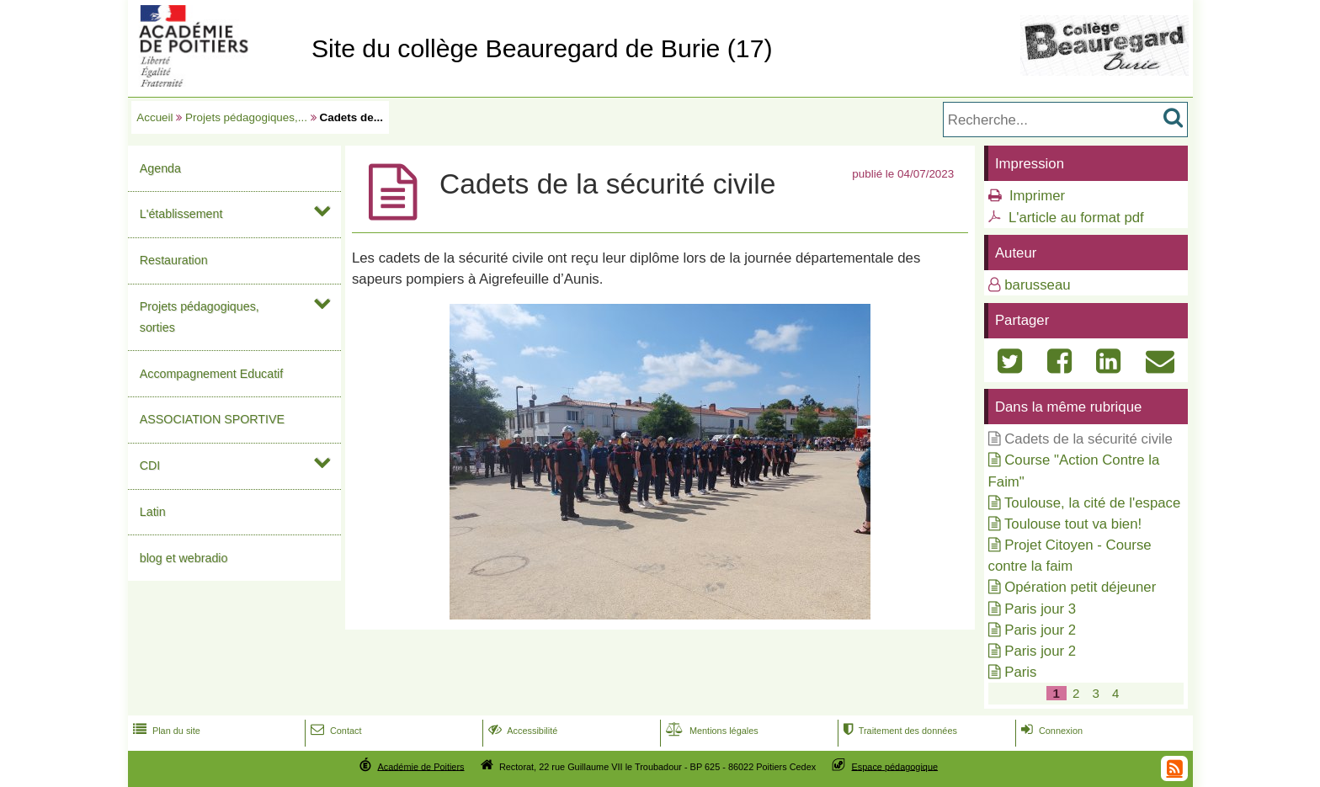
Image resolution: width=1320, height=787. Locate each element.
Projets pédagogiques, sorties (199, 317)
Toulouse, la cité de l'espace (1092, 503)
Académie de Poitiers (420, 766)
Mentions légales (710, 731)
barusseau (1037, 285)
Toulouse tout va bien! (1073, 524)
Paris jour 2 (1040, 630)
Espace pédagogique (895, 766)
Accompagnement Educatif (212, 373)
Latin (153, 511)
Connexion (1050, 731)
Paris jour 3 (1040, 609)
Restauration (174, 260)
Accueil (154, 117)
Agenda (160, 168)
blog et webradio (184, 558)
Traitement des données (898, 731)
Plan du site (165, 731)
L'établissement (181, 214)
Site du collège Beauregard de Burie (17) (542, 48)
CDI (150, 465)
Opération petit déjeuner (1080, 587)
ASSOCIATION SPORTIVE (212, 419)
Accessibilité (521, 731)
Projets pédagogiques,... (246, 117)
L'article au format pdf (1076, 218)
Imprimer (1037, 196)
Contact (334, 731)
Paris (1020, 672)
